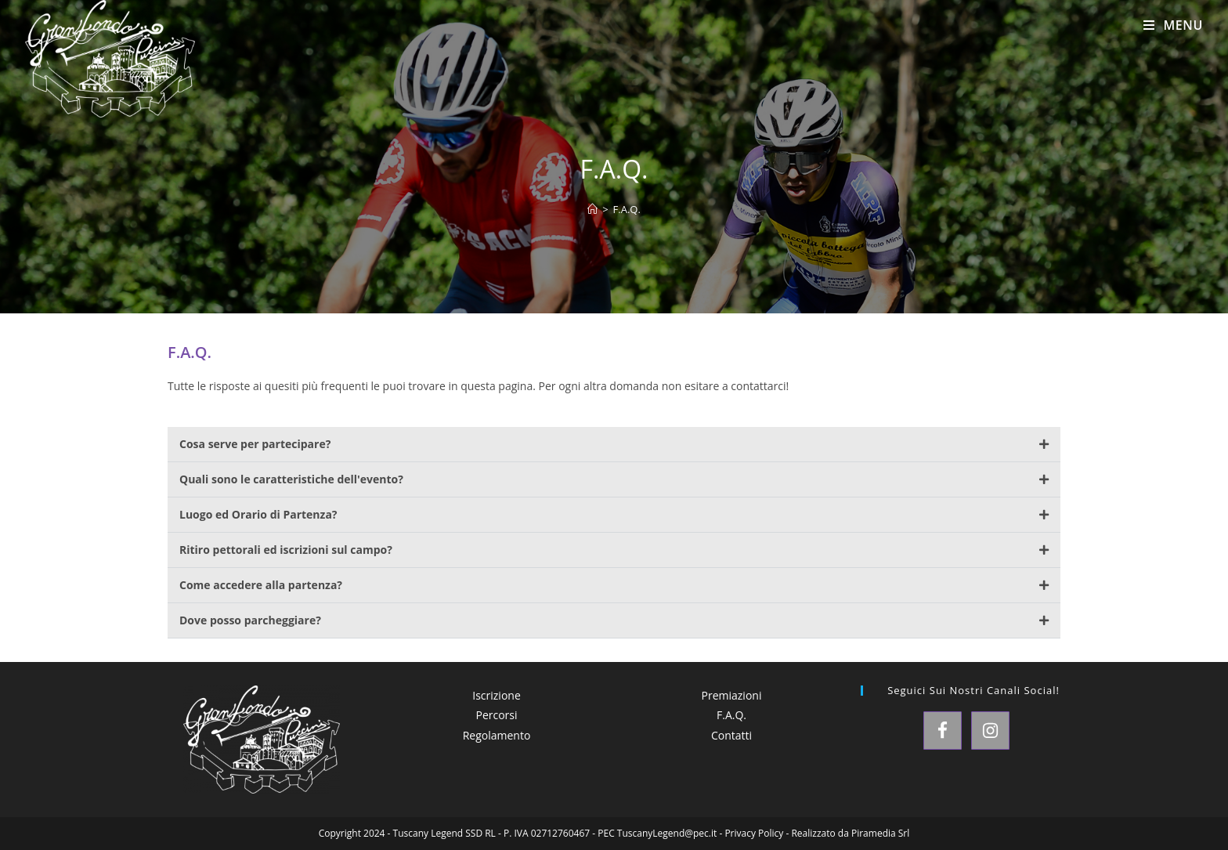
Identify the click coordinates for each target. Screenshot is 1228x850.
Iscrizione (496, 695)
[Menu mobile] (1173, 25)
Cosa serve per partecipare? (254, 443)
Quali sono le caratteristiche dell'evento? (291, 479)
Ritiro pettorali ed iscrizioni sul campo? (285, 549)
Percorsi (496, 714)
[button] (614, 444)
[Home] (592, 209)
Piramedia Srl (880, 833)
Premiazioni (732, 695)
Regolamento (497, 735)
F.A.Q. (627, 209)
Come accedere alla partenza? (260, 584)
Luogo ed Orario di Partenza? (258, 514)
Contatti (731, 735)
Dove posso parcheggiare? (250, 620)
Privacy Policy (753, 833)
